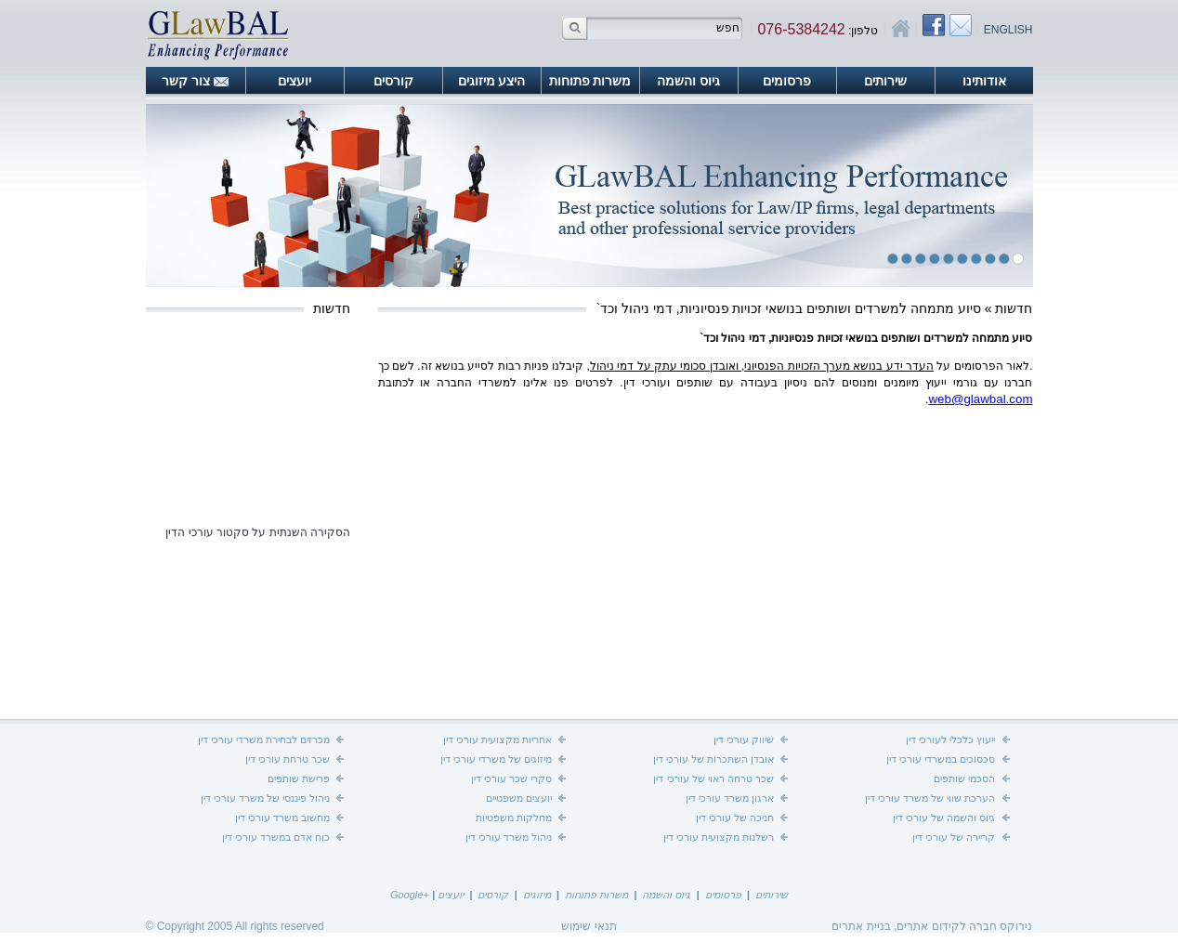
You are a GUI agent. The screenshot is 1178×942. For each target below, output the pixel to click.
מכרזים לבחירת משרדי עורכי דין (264, 739)
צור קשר (186, 80)
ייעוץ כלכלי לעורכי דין (950, 739)
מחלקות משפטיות (514, 817)
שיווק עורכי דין (743, 739)
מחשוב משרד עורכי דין (282, 817)
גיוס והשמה (688, 80)
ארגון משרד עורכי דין (730, 798)
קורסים (393, 80)
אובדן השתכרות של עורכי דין (713, 759)
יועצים (294, 80)
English (1008, 29)
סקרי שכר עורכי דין (511, 778)
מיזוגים (537, 894)
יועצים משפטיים (519, 798)
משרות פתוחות (590, 80)
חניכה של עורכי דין (735, 817)
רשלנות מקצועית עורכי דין (718, 837)
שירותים (885, 80)
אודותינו (984, 80)
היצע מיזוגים (492, 80)
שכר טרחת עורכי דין (287, 759)
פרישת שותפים (299, 778)
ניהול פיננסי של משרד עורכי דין (265, 798)
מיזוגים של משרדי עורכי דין (496, 759)
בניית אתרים (860, 926)
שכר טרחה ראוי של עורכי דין (713, 778)
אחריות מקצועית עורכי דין (497, 739)
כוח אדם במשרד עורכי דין (276, 837)
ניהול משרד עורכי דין (508, 837)
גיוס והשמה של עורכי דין (944, 817)
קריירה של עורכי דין (953, 837)
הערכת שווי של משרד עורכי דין (930, 798)
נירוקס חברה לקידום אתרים (964, 926)
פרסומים (787, 80)
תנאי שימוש (588, 926)
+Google (409, 894)
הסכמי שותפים (964, 778)
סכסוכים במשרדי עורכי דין (940, 759)
